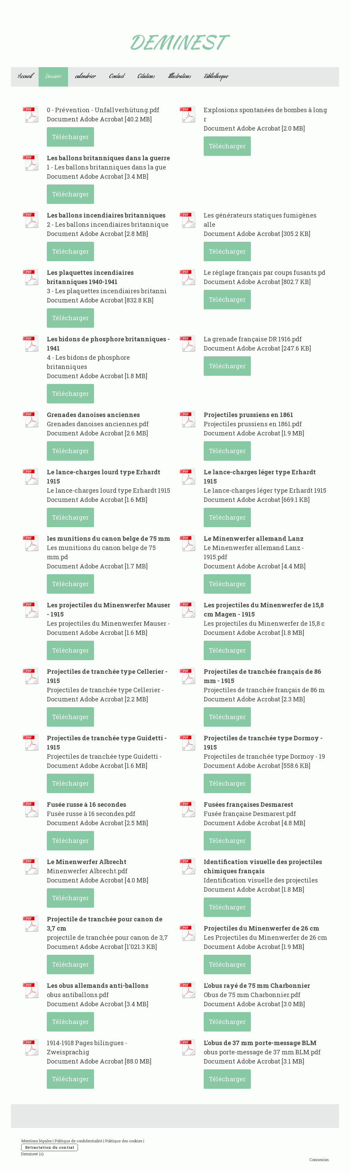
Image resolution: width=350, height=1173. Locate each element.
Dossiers (53, 76)
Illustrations (179, 76)
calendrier (85, 76)
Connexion (319, 1159)
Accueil (25, 76)
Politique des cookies (123, 1140)
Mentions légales (36, 1140)
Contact (116, 76)
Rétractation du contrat (49, 1147)
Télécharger (70, 137)
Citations (145, 76)
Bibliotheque (216, 76)
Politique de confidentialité (78, 1140)
